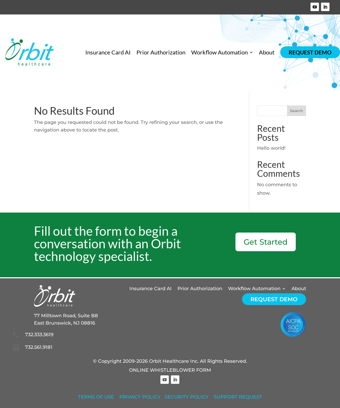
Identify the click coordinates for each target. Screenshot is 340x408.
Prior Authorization (160, 52)
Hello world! (271, 148)
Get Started (266, 241)
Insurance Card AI (108, 52)
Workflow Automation (219, 52)
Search (296, 110)
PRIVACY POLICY (140, 397)
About (266, 52)
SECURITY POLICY (187, 397)
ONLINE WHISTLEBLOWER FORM (170, 370)
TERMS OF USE (96, 397)
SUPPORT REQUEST (238, 397)
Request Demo (310, 52)
